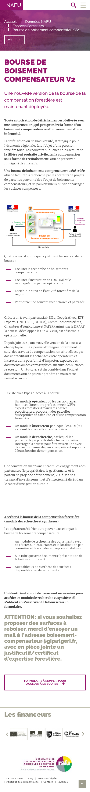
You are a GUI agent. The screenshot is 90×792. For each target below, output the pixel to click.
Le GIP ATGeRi (14, 778)
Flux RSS (63, 782)
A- (21, 41)
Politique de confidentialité (22, 782)
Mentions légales (48, 778)
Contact (48, 782)
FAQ (30, 778)
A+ (11, 41)
